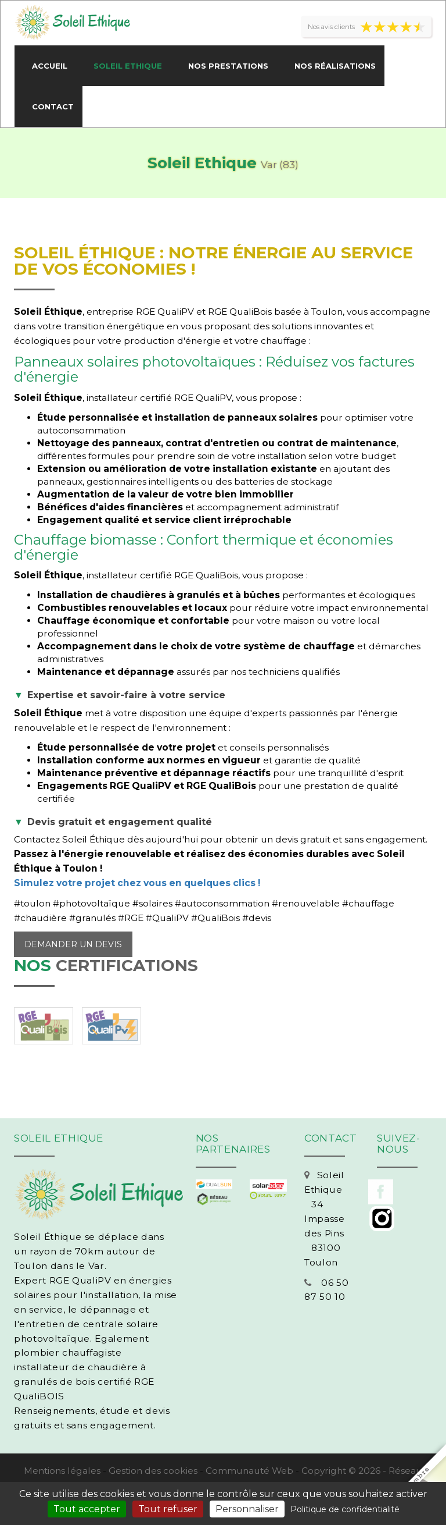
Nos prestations (228, 65)
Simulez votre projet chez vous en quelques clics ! (137, 882)
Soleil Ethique (127, 65)
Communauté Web (249, 1470)
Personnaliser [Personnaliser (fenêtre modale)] (247, 1509)
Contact (53, 106)
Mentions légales (62, 1470)
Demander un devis (73, 944)
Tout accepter (86, 1509)
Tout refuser (167, 1509)
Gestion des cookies (153, 1470)
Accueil (49, 65)
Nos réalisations (335, 65)
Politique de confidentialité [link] (345, 1509)
